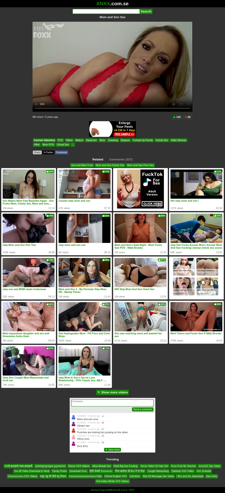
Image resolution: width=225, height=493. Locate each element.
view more (112, 449)
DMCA (111, 490)
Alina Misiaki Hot (101, 466)
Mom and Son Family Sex (110, 165)
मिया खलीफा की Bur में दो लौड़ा (130, 471)
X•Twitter (48, 152)
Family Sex (162, 140)
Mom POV (48, 144)
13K (177, 117)
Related (97, 159)
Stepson (125, 140)
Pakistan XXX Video (182, 471)
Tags (102, 490)
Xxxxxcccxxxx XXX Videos (22, 476)
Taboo (69, 140)
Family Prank (59, 471)
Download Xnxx (78, 471)
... (73, 144)
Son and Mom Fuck (82, 165)
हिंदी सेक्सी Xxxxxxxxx (101, 471)
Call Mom (135, 476)
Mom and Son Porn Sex (140, 165)
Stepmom (91, 140)
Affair (37, 144)
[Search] (106, 11)
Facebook (61, 152)
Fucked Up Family (143, 140)
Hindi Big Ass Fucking (126, 466)
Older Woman (178, 140)
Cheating (113, 140)
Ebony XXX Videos (78, 466)
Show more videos (112, 392)
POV (60, 140)
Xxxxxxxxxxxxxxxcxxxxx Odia (85, 476)
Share (37, 152)
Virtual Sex (63, 144)
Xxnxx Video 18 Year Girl (154, 466)
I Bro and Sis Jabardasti (190, 476)
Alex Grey (211, 476)
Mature (79, 140)
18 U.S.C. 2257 (125, 490)
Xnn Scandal (204, 471)
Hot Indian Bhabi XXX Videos (112, 481)
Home (94, 490)
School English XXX (116, 476)
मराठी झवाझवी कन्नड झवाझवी (18, 466)
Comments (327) (120, 159)
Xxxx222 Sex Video (209, 466)
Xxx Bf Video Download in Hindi (31, 471)
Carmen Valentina (44, 140)
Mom (102, 140)
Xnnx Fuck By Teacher (183, 466)
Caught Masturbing (158, 471)
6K (187, 117)
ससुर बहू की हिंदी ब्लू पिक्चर (53, 476)
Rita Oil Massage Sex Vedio (158, 476)
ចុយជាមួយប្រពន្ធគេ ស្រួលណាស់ (50, 466)
